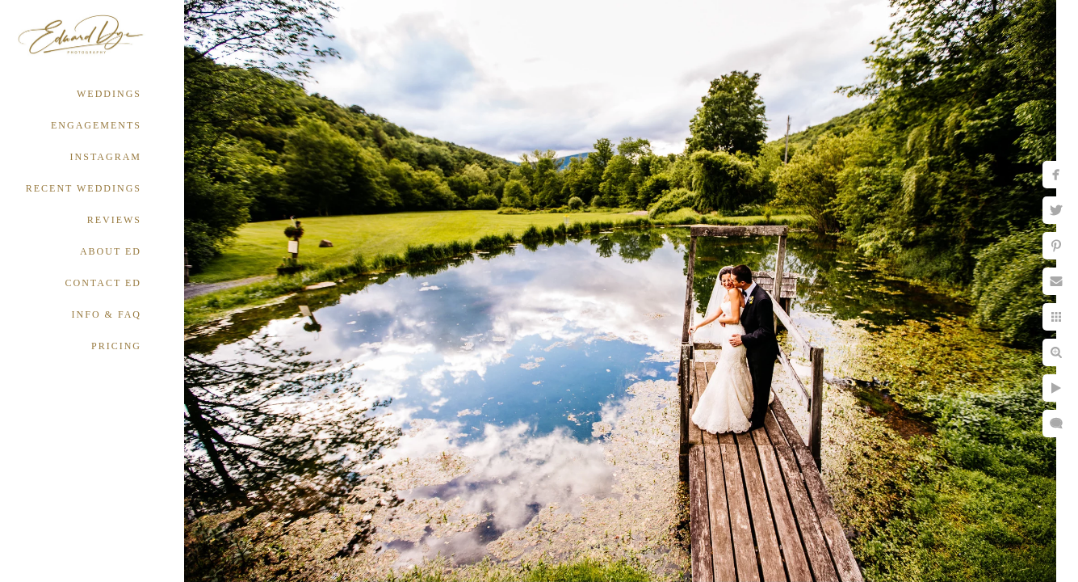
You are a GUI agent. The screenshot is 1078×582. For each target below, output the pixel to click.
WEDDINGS (109, 93)
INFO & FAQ (106, 314)
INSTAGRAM (105, 156)
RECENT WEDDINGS (83, 188)
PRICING (116, 346)
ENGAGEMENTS (96, 125)
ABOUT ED (110, 251)
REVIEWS (114, 220)
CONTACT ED (103, 283)
